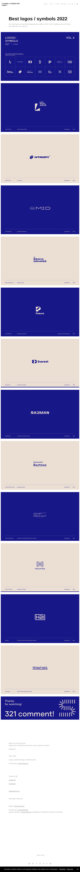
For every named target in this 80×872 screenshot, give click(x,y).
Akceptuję (62, 869)
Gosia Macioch (23, 763)
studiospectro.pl (14, 791)
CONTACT (57, 4)
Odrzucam (70, 869)
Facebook (12, 784)
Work (45, 4)
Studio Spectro (19, 806)
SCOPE (51, 4)
